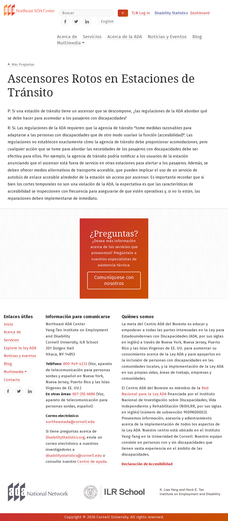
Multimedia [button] (69, 43)
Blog (197, 37)
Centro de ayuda (92, 461)
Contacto (12, 379)
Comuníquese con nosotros (114, 280)
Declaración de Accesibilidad (147, 464)
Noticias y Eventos (167, 37)
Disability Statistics (171, 13)
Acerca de (67, 37)
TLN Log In (140, 13)
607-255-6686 (83, 394)
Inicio (8, 324)
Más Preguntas (23, 64)
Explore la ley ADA (20, 348)
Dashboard (200, 13)
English (107, 21)
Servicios (92, 37)
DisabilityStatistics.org (65, 437)
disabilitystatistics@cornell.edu (74, 455)
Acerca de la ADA (124, 37)
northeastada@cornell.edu (70, 421)
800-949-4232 (75, 363)
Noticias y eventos (20, 355)
